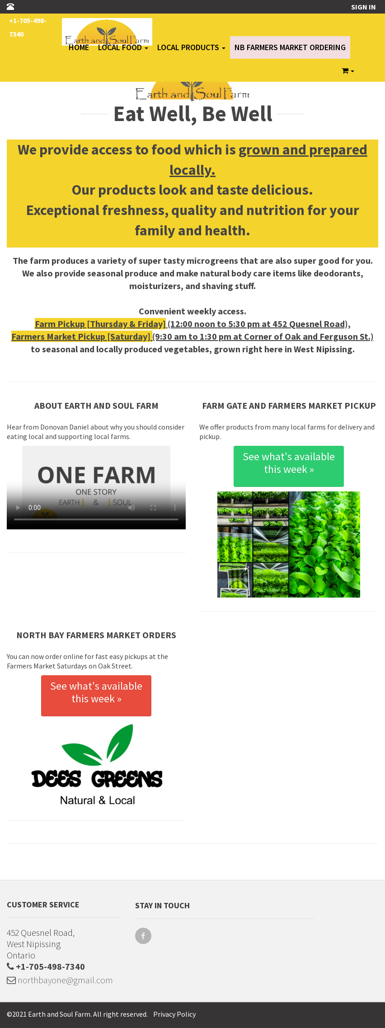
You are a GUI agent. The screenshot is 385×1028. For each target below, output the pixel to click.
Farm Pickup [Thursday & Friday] (100, 323)
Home (79, 47)
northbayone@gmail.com (60, 980)
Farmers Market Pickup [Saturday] (81, 336)
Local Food (123, 47)
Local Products (191, 47)
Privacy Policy (174, 1014)
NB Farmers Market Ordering (290, 47)
